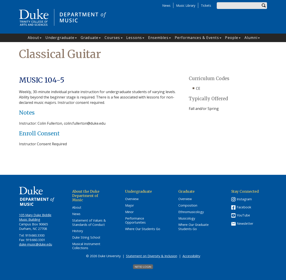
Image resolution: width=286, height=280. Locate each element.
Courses (112, 37)
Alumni (251, 37)
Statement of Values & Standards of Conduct (89, 222)
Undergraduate (59, 37)
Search (263, 5)
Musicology (186, 218)
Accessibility (191, 256)
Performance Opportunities (135, 220)
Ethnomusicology (191, 212)
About (33, 37)
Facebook (244, 207)
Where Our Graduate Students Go (193, 227)
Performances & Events (197, 37)
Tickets (206, 5)
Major (129, 205)
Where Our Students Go (142, 229)
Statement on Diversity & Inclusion (151, 256)
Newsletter (245, 223)
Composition (187, 205)
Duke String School (86, 237)
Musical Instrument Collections (86, 246)
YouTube (243, 215)
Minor (129, 212)
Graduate (89, 37)
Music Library (185, 5)
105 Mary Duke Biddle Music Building (35, 217)
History (77, 231)
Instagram (244, 199)
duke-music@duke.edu (35, 244)
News (166, 5)
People (231, 37)
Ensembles (158, 37)
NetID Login (143, 266)
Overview (132, 199)
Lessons (134, 37)
